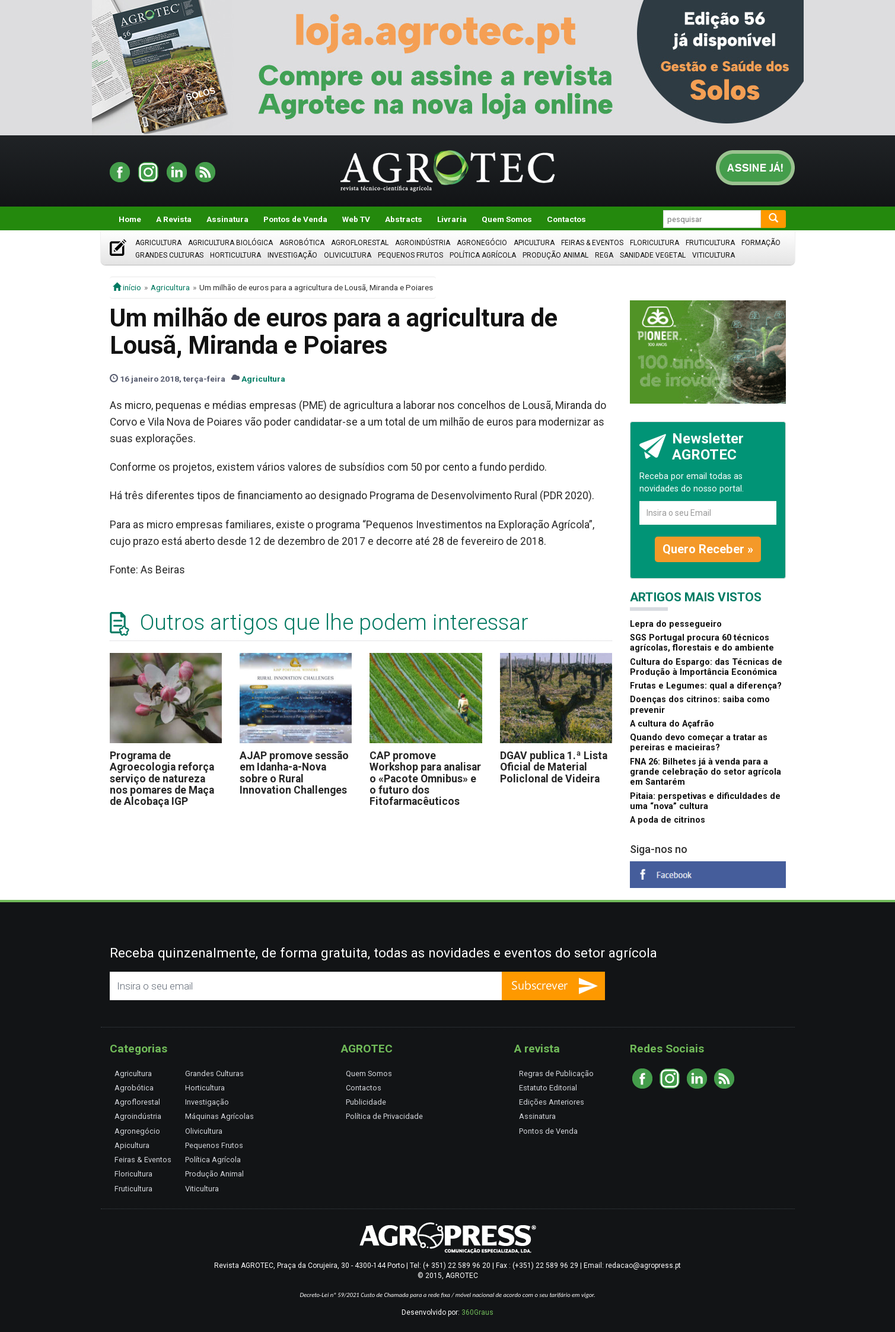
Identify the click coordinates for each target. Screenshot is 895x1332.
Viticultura (713, 255)
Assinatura (227, 219)
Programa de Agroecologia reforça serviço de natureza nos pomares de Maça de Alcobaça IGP (162, 778)
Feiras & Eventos (592, 243)
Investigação (292, 255)
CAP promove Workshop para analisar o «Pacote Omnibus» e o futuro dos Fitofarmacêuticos (425, 778)
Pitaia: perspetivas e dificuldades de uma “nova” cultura (705, 801)
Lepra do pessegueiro (676, 624)
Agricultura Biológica (230, 243)
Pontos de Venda (295, 219)
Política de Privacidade (384, 1116)
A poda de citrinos (667, 820)
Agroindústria (422, 243)
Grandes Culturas (169, 255)
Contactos (566, 219)
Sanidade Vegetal (653, 255)
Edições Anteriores (551, 1102)
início (127, 287)
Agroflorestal (359, 243)
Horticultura (235, 255)
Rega (604, 255)
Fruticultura (710, 243)
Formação (761, 243)
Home (130, 219)
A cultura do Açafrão (672, 724)
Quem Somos (507, 219)
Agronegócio (482, 243)
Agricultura (158, 243)
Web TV (356, 219)
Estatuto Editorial (548, 1087)
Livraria (452, 219)
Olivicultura (347, 255)
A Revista (174, 219)
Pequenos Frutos (410, 255)
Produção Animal (555, 255)
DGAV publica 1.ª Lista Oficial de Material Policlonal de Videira (553, 767)
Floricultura (654, 243)
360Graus (477, 1312)
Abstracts (403, 219)
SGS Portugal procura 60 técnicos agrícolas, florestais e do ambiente (702, 643)
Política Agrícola (483, 255)
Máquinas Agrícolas (219, 1116)
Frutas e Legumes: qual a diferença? (706, 686)
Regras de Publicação (556, 1073)
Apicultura (534, 243)
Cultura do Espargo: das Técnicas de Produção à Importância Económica (706, 667)
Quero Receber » (708, 549)
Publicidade (366, 1102)
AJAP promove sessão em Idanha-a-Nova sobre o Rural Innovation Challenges (294, 773)
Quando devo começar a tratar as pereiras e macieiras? (698, 742)
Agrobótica (301, 243)
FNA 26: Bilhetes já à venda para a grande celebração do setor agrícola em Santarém (705, 772)
